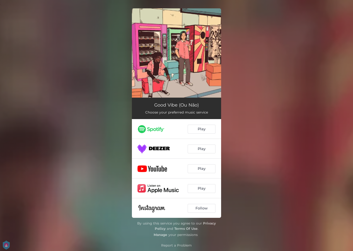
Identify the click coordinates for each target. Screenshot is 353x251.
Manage (160, 235)
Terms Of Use (186, 228)
